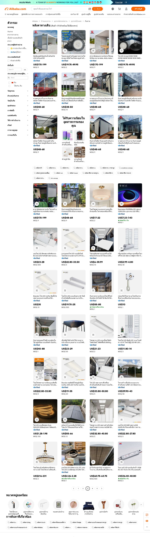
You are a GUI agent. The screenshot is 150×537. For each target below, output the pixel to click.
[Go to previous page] (73, 488)
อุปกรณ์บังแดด (76, 21)
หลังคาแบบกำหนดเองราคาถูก (96, 522)
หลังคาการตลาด (81, 527)
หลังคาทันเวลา (52, 527)
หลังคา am (58, 173)
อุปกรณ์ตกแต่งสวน (61, 21)
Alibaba (35, 21)
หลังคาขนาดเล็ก (98, 527)
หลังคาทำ (38, 168)
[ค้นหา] (97, 9)
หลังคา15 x (64, 168)
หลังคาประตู (25, 522)
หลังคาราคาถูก (116, 522)
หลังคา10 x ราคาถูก (107, 168)
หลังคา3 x (12, 522)
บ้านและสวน (46, 21)
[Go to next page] (102, 488)
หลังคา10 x (78, 168)
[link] (147, 515)
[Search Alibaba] (60, 9)
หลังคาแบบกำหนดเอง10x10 (17, 527)
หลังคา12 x (51, 168)
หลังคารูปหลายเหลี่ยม (41, 173)
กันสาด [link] (87, 21)
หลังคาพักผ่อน (37, 527)
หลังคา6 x (91, 168)
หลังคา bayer (72, 173)
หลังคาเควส (131, 522)
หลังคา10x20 (40, 522)
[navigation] (18, 255)
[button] (89, 8)
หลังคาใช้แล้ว (114, 527)
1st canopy (53, 178)
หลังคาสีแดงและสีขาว (58, 522)
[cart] (120, 9)
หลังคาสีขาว (108, 173)
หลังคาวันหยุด (75, 522)
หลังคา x (66, 527)
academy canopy (126, 168)
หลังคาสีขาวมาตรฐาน (90, 173)
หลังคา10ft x (39, 178)
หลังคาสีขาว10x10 (124, 173)
